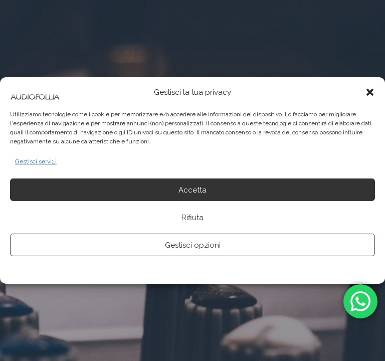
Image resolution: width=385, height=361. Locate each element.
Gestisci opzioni (193, 245)
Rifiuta (192, 217)
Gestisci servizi (36, 161)
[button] (370, 92)
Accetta (192, 190)
